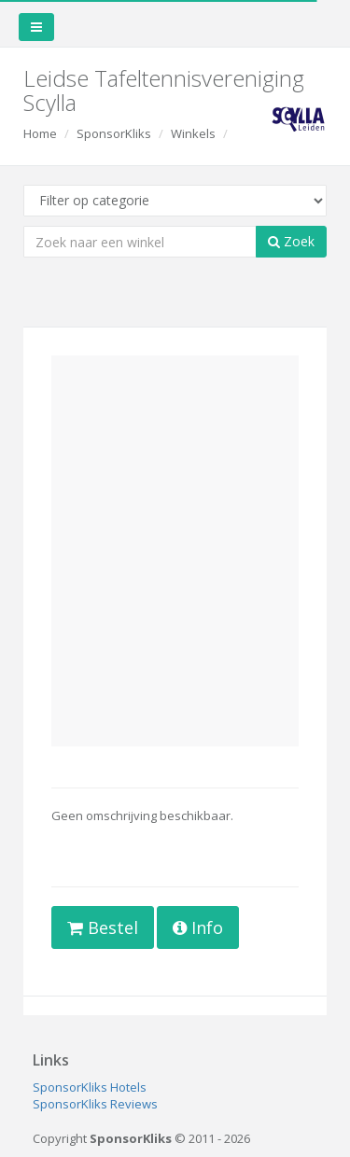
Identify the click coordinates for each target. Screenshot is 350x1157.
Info (198, 927)
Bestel (102, 927)
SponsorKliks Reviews (95, 1103)
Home (40, 133)
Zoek (291, 241)
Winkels (193, 133)
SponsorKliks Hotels (90, 1087)
